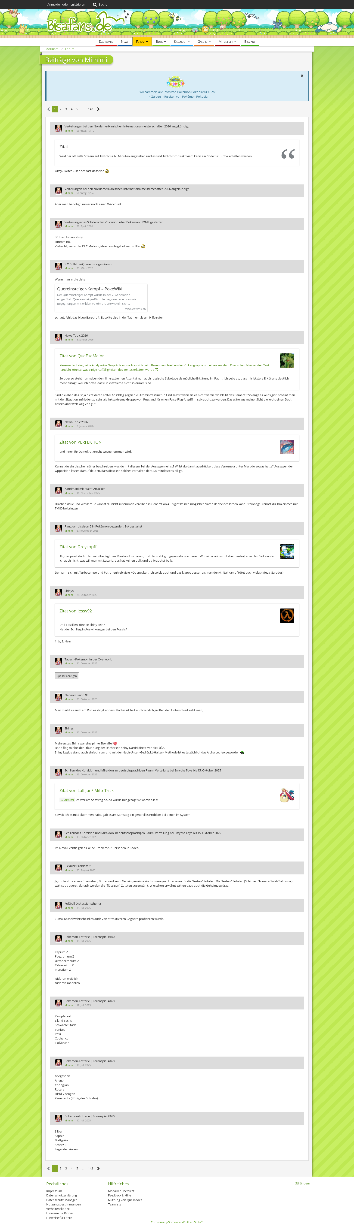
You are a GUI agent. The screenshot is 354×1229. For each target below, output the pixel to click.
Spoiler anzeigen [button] (67, 676)
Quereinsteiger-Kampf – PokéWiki (89, 289)
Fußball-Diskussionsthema (83, 903)
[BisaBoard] (177, 23)
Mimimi (69, 130)
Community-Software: (177, 1222)
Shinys (69, 591)
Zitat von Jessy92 (75, 611)
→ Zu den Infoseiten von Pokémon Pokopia (178, 96)
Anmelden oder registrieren (66, 4)
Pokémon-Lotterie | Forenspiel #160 (90, 937)
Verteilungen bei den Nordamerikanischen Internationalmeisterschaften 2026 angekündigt (127, 126)
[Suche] (100, 4)
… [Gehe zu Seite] (83, 109)
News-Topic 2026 (76, 335)
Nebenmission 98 (76, 695)
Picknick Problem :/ (78, 866)
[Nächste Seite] (98, 109)
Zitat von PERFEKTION (80, 442)
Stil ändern (302, 1183)
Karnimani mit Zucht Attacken (85, 489)
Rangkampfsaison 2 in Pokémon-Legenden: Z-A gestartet (103, 526)
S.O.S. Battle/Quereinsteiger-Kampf (88, 264)
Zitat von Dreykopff (77, 546)
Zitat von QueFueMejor (81, 355)
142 (90, 109)
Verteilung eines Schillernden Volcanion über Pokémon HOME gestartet (114, 222)
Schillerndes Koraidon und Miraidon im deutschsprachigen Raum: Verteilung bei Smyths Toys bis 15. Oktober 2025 (143, 770)
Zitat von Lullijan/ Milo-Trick (86, 790)
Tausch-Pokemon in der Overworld (88, 659)
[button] (302, 75)
